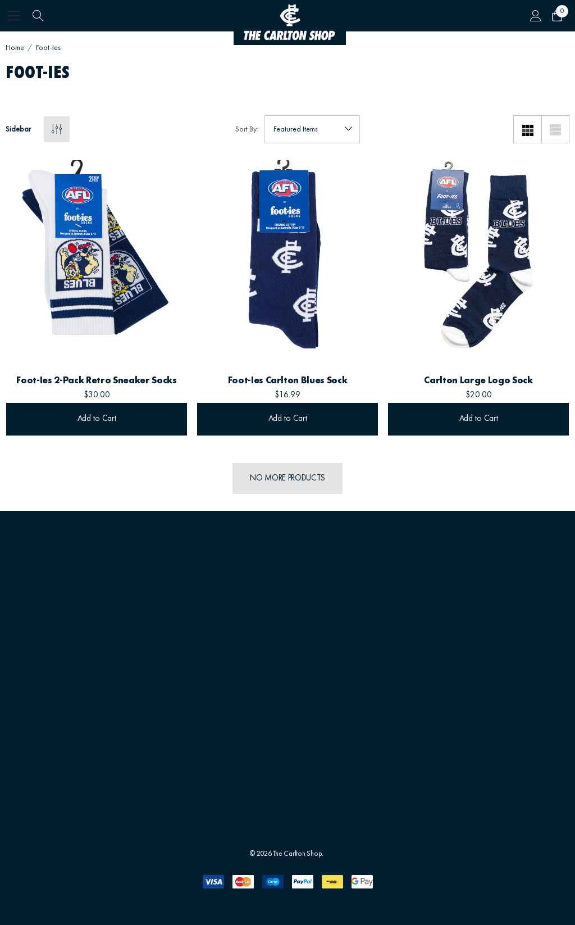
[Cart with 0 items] (556, 16)
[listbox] (312, 129)
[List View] (555, 129)
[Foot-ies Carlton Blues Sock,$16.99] (287, 254)
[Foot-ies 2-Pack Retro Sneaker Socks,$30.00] (97, 254)
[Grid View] (527, 129)
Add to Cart (96, 419)
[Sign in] (534, 16)
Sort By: (246, 129)
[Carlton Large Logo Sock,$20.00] (478, 254)
